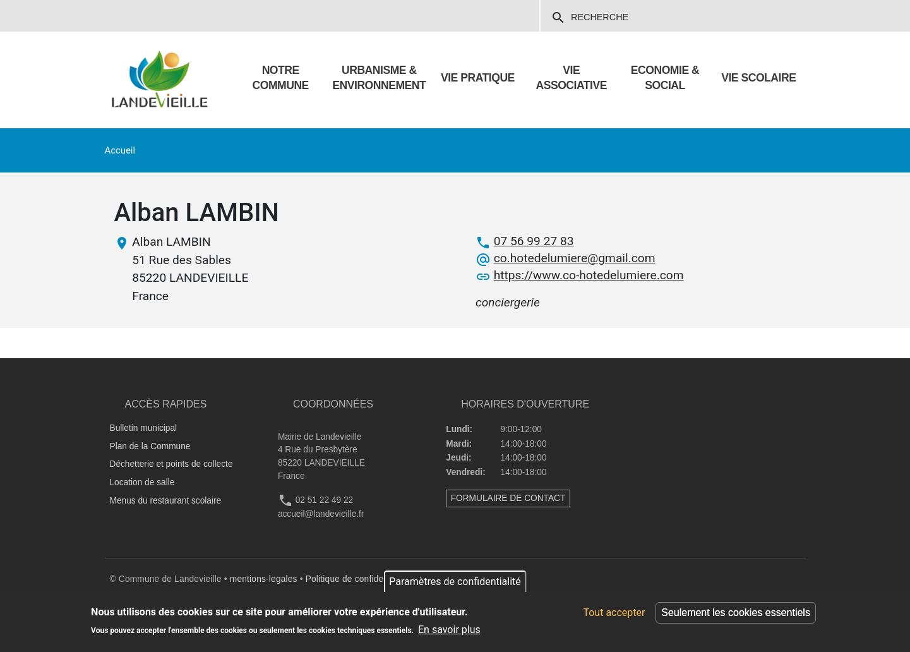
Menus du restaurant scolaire (166, 500)
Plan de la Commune (150, 446)
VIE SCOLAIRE (758, 77)
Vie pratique (478, 77)
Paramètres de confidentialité (455, 582)
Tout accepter (614, 613)
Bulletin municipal (143, 428)
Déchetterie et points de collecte (171, 464)
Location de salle (142, 482)
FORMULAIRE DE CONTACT (508, 498)
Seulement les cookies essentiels (735, 612)
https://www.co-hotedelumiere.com (589, 275)
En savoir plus (449, 630)
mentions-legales (263, 579)
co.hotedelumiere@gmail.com (575, 258)
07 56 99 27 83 (534, 241)
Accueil (120, 150)
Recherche (589, 17)
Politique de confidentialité (358, 579)
